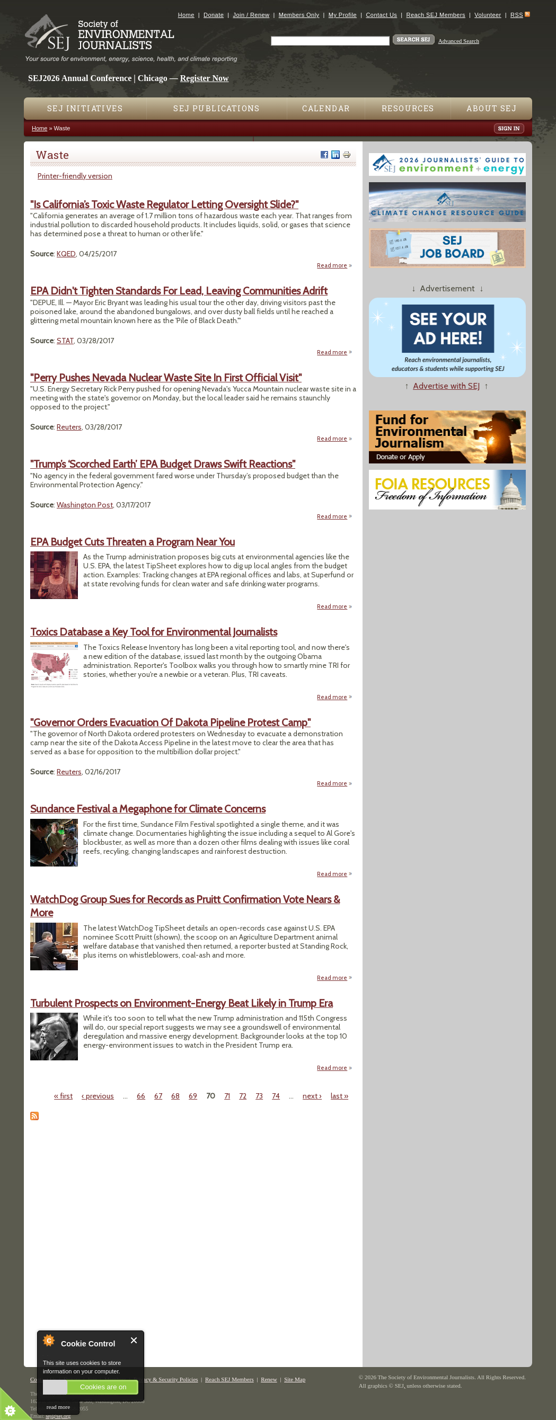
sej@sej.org (58, 1416)
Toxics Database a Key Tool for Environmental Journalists (153, 632)
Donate (214, 15)
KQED (66, 253)
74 (276, 1096)
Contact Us (381, 15)
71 (227, 1096)
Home (186, 15)
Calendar (326, 108)
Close (134, 1340)
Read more (334, 265)
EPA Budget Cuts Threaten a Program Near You (132, 541)
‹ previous (98, 1096)
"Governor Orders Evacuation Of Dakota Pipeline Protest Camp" (170, 722)
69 (193, 1096)
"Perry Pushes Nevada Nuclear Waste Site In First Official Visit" (166, 377)
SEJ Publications (216, 108)
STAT (65, 340)
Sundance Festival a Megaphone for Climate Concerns (148, 808)
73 (259, 1096)
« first (63, 1096)
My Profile (343, 15)
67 (158, 1096)
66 (141, 1096)
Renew (269, 1379)
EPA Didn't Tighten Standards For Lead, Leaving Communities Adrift (179, 290)
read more (58, 1407)
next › (312, 1096)
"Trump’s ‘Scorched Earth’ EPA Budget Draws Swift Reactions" (162, 464)
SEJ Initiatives (85, 108)
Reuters (69, 427)
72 (242, 1096)
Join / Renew (251, 15)
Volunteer (487, 15)
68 (175, 1096)
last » (339, 1096)
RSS (516, 15)
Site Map (294, 1379)
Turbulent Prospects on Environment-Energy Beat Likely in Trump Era (181, 1003)
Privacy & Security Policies (166, 1379)
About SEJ (491, 108)
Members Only (299, 15)
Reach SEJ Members (436, 15)
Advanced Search (458, 41)
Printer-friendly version (75, 176)
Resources (408, 108)
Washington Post (85, 505)
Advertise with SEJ (446, 386)
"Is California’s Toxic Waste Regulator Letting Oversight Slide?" (164, 204)
